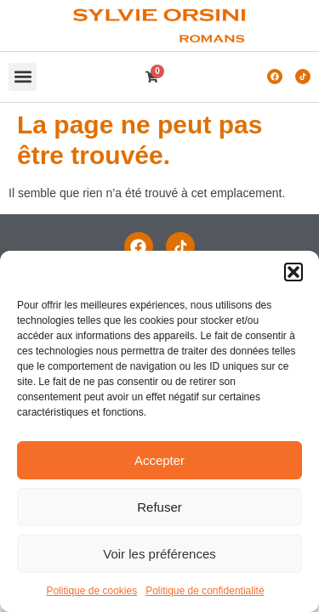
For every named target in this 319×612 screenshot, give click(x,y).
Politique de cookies (91, 591)
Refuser (159, 507)
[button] (293, 272)
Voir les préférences (159, 554)
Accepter (159, 460)
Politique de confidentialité (204, 591)
